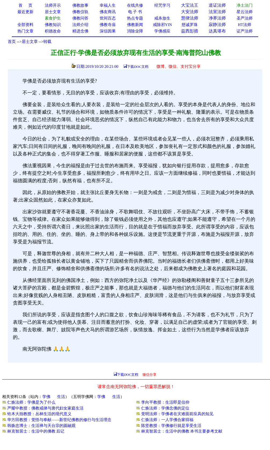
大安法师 (189, 11)
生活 (61, 397)
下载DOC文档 (137, 67)
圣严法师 (245, 18)
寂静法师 (217, 24)
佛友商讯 (108, 12)
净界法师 (217, 18)
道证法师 (217, 5)
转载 (47, 41)
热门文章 (25, 31)
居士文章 (30, 41)
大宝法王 (189, 5)
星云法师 (245, 12)
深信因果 (108, 31)
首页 (12, 41)
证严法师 (245, 31)
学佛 (46, 397)
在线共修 (135, 5)
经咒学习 (162, 5)
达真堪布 (217, 31)
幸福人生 (108, 5)
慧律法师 (189, 18)
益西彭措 (189, 31)
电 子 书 (135, 12)
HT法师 (244, 25)
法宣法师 (217, 11)
